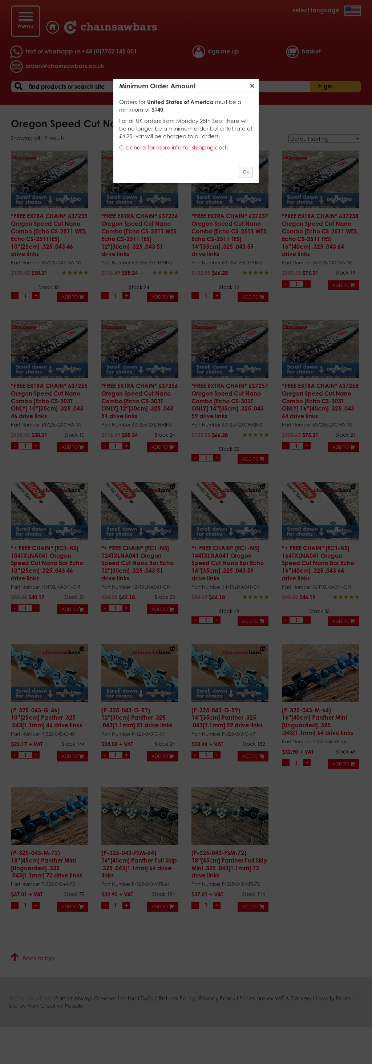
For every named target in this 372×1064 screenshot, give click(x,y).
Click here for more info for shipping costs (174, 147)
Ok (246, 172)
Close (252, 85)
